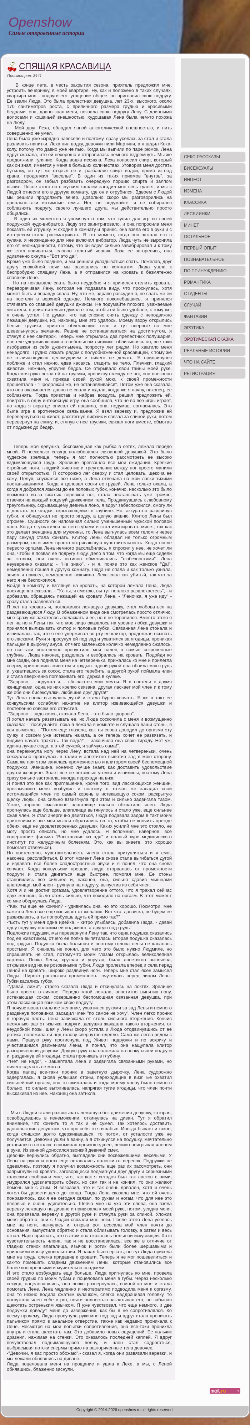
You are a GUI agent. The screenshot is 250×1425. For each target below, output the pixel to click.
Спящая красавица (65, 66)
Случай (192, 305)
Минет (191, 225)
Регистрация (199, 373)
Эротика (194, 327)
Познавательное (204, 259)
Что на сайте (199, 362)
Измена (193, 191)
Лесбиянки (197, 213)
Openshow (40, 22)
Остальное (197, 236)
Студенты (195, 293)
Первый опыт (200, 248)
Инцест (193, 179)
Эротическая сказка (209, 339)
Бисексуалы (198, 168)
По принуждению (205, 270)
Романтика (197, 282)
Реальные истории (207, 350)
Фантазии (195, 316)
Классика (195, 202)
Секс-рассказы (202, 156)
